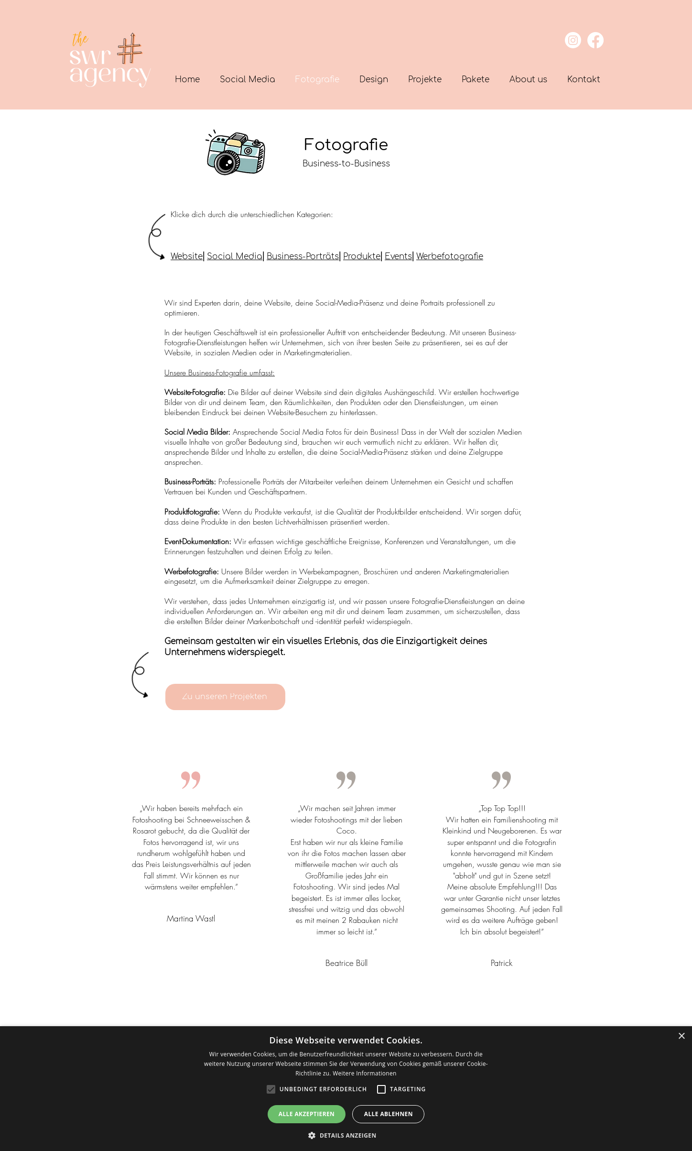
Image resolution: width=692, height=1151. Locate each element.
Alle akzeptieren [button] (307, 1114)
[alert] (346, 1088)
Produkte (361, 256)
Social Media (234, 256)
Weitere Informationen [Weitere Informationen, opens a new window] (365, 1073)
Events (398, 256)
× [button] (681, 1036)
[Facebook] (595, 40)
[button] (475, 80)
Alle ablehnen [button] (388, 1114)
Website (187, 256)
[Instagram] (573, 40)
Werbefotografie (449, 256)
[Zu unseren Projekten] (225, 697)
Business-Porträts (303, 256)
